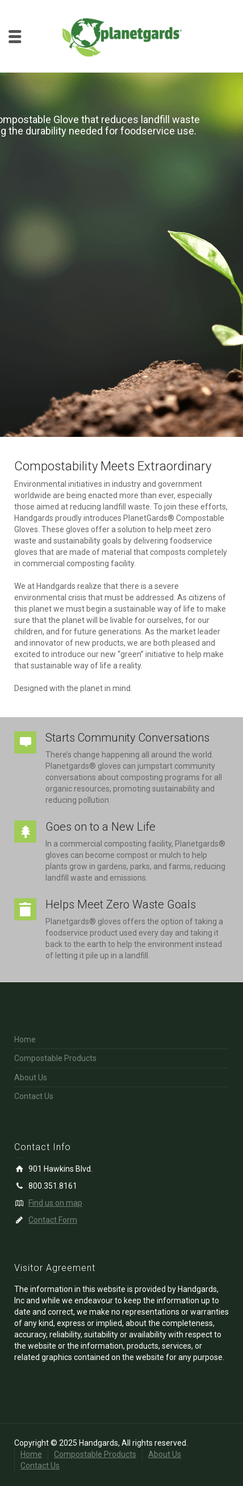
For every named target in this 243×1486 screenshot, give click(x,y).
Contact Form (52, 1219)
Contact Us (33, 1096)
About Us (30, 1077)
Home (25, 1039)
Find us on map (55, 1202)
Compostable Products (55, 1058)
